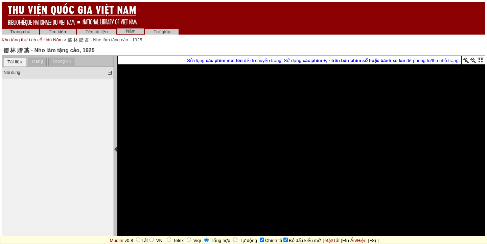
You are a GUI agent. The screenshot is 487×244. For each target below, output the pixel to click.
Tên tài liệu (97, 31)
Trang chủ (20, 31)
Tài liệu (14, 61)
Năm (130, 31)
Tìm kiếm (58, 31)
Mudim (116, 240)
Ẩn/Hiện (358, 240)
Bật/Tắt (332, 240)
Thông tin (61, 61)
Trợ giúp (162, 31)
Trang (37, 61)
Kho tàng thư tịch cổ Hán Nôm (33, 39)
